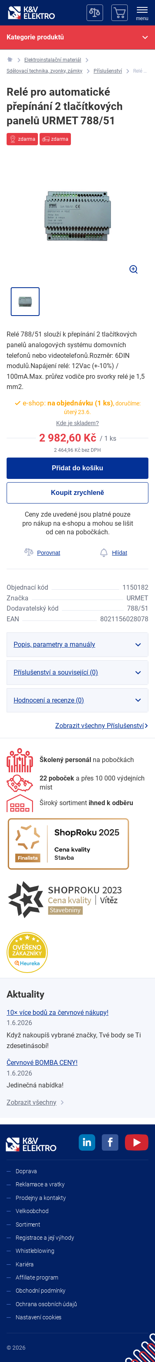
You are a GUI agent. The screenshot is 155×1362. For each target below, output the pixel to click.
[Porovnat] (42, 552)
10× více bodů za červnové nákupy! (57, 1012)
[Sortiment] (70, 803)
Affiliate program (37, 1277)
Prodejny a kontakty (41, 1198)
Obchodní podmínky (41, 1290)
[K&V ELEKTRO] (31, 12)
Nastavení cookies (38, 1317)
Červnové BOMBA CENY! (42, 1063)
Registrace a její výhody (45, 1237)
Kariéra (25, 1264)
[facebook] (110, 1143)
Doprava (26, 1171)
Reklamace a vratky (40, 1184)
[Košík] (119, 13)
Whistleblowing (35, 1251)
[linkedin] (87, 1143)
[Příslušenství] (108, 71)
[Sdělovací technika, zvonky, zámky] (44, 71)
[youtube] (136, 1143)
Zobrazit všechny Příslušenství (101, 726)
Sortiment (28, 1224)
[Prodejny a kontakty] (77, 783)
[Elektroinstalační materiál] (52, 60)
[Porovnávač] (95, 13)
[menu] (142, 14)
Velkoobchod (32, 1211)
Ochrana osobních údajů (46, 1304)
